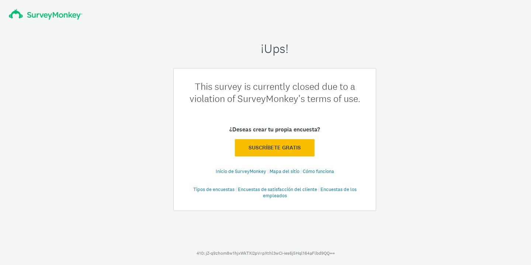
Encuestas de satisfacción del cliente (278, 189)
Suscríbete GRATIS (275, 147)
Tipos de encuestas (214, 189)
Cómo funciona (318, 171)
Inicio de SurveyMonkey (241, 171)
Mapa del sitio (285, 171)
